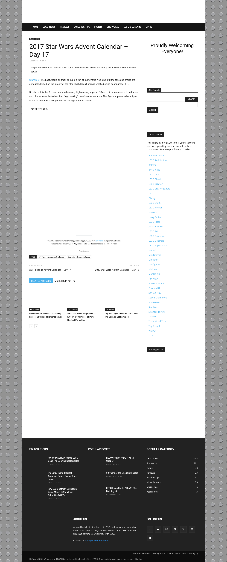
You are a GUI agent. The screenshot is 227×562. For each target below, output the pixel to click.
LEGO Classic (155, 179)
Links (149, 26)
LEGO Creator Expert (159, 188)
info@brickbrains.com (96, 540)
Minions (152, 269)
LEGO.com (99, 241)
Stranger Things (156, 311)
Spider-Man (154, 302)
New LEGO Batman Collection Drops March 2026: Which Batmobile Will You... (62, 492)
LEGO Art (153, 231)
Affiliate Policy (173, 553)
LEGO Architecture (157, 160)
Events (98, 26)
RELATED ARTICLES (41, 281)
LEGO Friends (155, 207)
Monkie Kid (154, 273)
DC (149, 193)
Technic (152, 316)
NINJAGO (153, 278)
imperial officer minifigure (79, 257)
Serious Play (154, 292)
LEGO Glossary (132, 26)
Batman (152, 164)
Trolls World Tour (157, 321)
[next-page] (36, 326)
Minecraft (153, 259)
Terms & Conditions (141, 553)
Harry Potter (154, 217)
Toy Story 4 (154, 326)
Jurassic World (155, 226)
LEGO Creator (155, 183)
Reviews (64, 26)
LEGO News (49, 26)
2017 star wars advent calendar (52, 257)
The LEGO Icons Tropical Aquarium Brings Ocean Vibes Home (62, 476)
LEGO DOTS (154, 202)
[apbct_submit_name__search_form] (152, 110)
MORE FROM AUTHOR (65, 281)
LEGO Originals (156, 240)
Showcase (113, 26)
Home (35, 26)
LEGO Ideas (154, 221)
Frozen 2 (152, 212)
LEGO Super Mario (157, 245)
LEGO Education (156, 235)
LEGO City (153, 174)
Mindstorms (154, 254)
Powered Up (154, 288)
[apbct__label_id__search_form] (172, 104)
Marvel (151, 250)
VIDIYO (152, 330)
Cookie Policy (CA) (190, 553)
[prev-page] (31, 326)
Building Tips (82, 26)
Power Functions (157, 283)
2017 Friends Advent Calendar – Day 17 (50, 269)
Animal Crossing (156, 155)
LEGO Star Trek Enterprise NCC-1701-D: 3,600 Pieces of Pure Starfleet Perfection (81, 317)
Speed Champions (157, 297)
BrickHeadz (154, 169)
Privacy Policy (159, 553)
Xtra (150, 335)
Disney (151, 198)
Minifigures (154, 264)
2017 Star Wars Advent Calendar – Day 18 (117, 269)
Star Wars (34, 79)
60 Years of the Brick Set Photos (122, 473)
